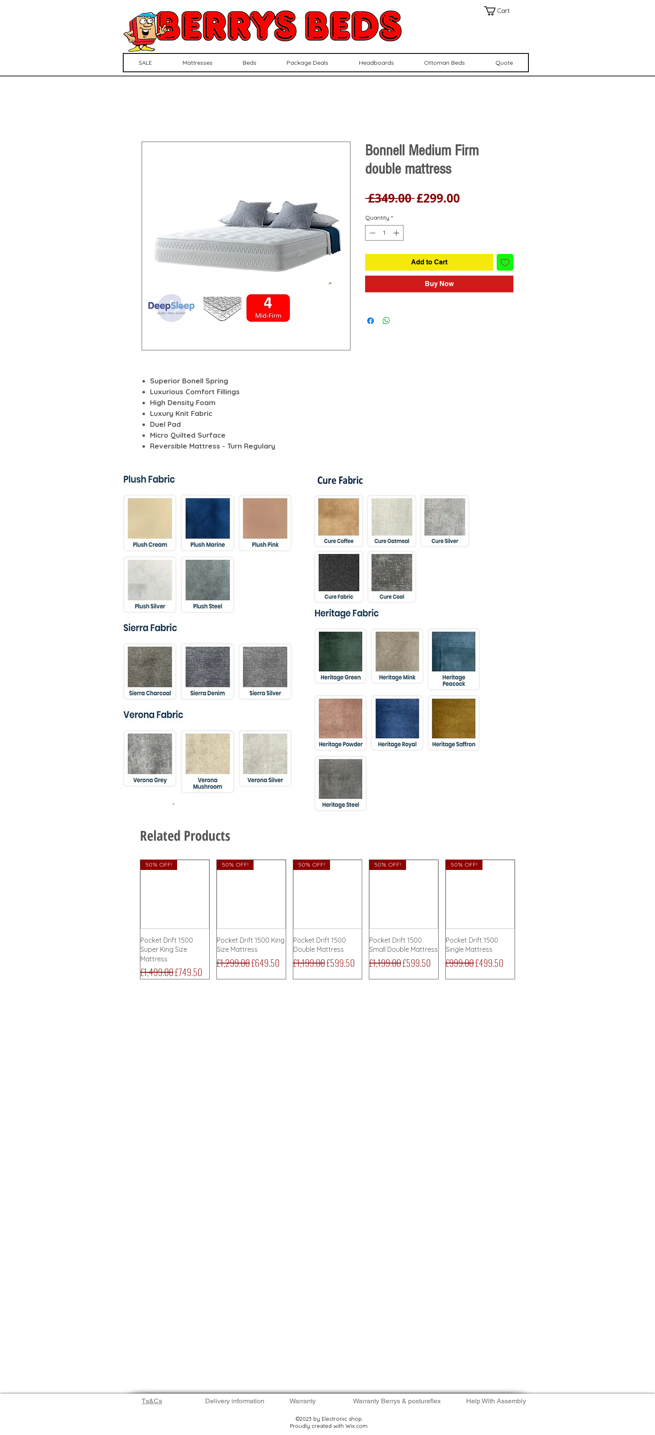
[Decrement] (371, 233)
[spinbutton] (384, 233)
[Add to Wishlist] (505, 262)
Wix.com (356, 1425)
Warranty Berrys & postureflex (397, 1401)
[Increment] (397, 233)
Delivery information (234, 1401)
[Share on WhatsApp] (386, 321)
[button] (501, 10)
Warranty (302, 1401)
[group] (327, 919)
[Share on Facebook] (371, 321)
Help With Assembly (497, 1401)
